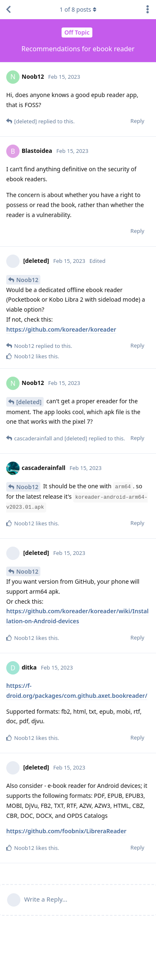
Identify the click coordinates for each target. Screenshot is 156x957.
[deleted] (29, 402)
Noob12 (27, 280)
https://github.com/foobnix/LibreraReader (66, 831)
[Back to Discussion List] (8, 9)
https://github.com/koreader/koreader (61, 329)
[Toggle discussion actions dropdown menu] (147, 9)
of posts (77, 9)
